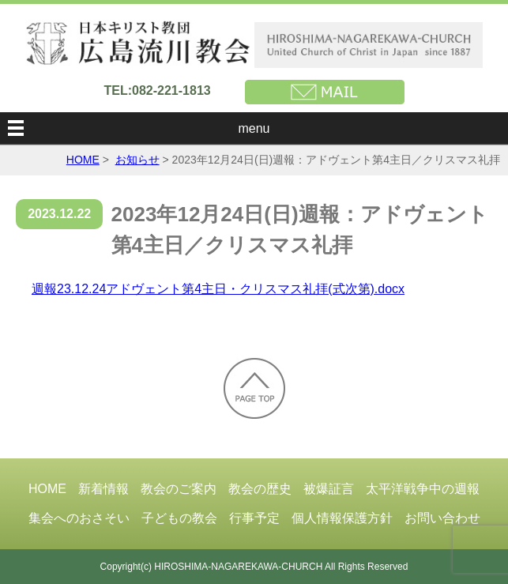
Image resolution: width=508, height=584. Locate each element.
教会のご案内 (178, 488)
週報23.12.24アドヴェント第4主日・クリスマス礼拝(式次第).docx (218, 289)
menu (253, 128)
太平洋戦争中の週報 (423, 488)
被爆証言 (328, 488)
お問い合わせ (442, 518)
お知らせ (137, 159)
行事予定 (254, 518)
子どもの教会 (179, 518)
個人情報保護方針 (342, 518)
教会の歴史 (260, 488)
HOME (83, 159)
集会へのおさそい (79, 518)
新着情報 (103, 488)
